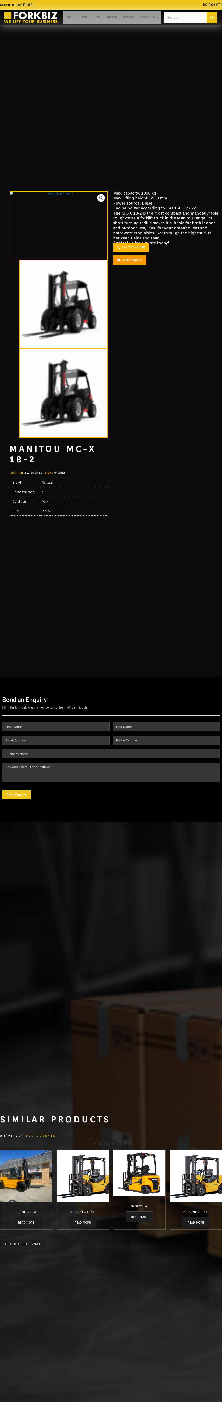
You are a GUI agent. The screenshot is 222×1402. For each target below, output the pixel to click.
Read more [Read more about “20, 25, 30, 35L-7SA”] (196, 1228)
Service (128, 20)
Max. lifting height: (131, 204)
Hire (96, 20)
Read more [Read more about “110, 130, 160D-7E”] (26, 1228)
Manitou (59, 478)
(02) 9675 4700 (212, 5)
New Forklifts (33, 478)
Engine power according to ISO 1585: (149, 214)
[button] (149, 20)
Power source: (127, 209)
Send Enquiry (16, 801)
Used (83, 20)
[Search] (212, 20)
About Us (149, 20)
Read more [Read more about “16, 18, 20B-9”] (139, 1223)
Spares (111, 20)
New (70, 20)
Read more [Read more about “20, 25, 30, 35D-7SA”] (82, 1228)
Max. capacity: (127, 199)
